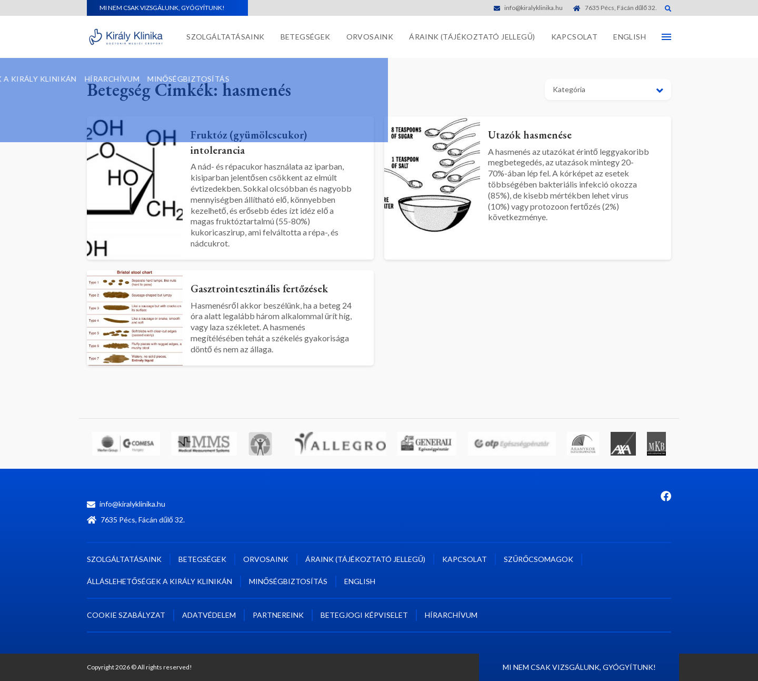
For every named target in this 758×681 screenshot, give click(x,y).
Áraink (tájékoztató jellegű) (472, 36)
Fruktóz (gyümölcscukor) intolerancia (258, 141)
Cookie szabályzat (126, 614)
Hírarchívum (451, 614)
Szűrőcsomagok (538, 559)
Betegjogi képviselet (364, 614)
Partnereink (278, 614)
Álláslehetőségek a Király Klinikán (159, 581)
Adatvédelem (209, 614)
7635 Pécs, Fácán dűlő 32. (615, 8)
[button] (608, 89)
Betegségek (306, 36)
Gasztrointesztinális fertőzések (271, 288)
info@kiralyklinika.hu (528, 8)
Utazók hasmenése (536, 134)
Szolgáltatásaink (225, 36)
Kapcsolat (574, 36)
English (629, 36)
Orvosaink (370, 36)
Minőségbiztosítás (288, 581)
